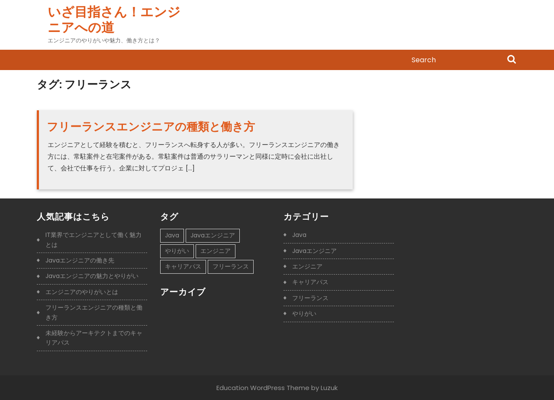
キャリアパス (310, 282)
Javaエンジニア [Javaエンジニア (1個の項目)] (212, 235)
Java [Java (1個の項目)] (172, 235)
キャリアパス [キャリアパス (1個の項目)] (183, 266)
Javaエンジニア (314, 250)
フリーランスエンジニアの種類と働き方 (151, 126)
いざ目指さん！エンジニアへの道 (114, 20)
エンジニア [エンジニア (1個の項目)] (215, 250)
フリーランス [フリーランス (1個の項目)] (231, 266)
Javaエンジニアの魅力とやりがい (91, 276)
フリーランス (310, 298)
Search (511, 60)
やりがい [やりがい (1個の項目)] (177, 250)
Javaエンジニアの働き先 (79, 260)
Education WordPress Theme (262, 387)
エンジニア (307, 266)
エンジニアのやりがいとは (81, 292)
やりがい (304, 313)
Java (299, 234)
